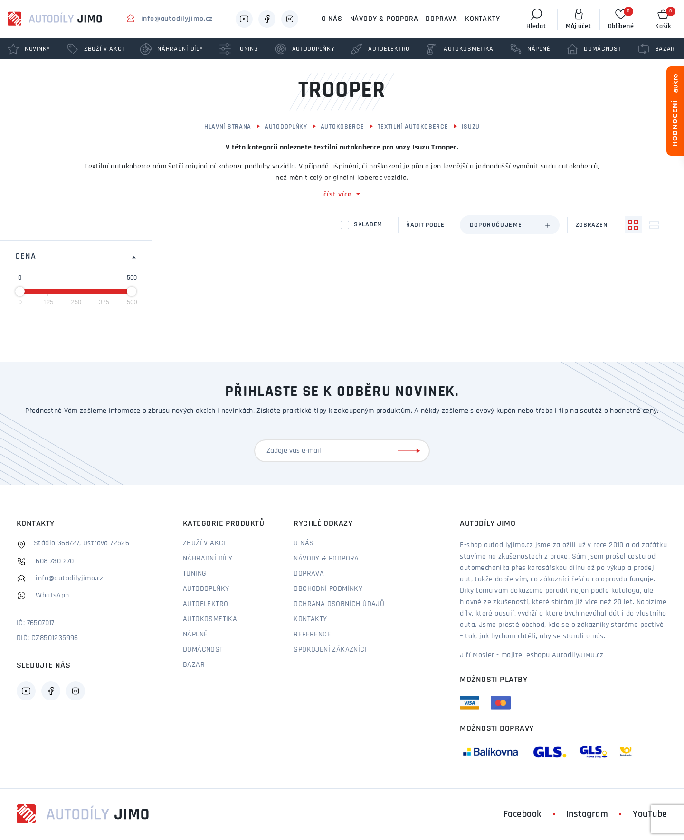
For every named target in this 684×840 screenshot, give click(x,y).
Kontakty (482, 19)
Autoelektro (205, 604)
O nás (332, 19)
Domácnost (203, 649)
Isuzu (471, 127)
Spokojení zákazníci (330, 649)
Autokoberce (342, 127)
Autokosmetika (210, 619)
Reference (312, 634)
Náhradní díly (207, 558)
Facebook (523, 814)
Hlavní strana (227, 127)
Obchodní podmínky (328, 589)
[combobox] (510, 224)
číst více (337, 194)
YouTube (650, 814)
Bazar (194, 665)
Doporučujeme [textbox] (496, 225)
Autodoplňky (286, 127)
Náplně (195, 634)
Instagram (587, 814)
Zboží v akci (204, 543)
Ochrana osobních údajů (339, 604)
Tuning (194, 574)
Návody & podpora (384, 19)
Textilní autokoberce (413, 127)
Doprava (441, 19)
